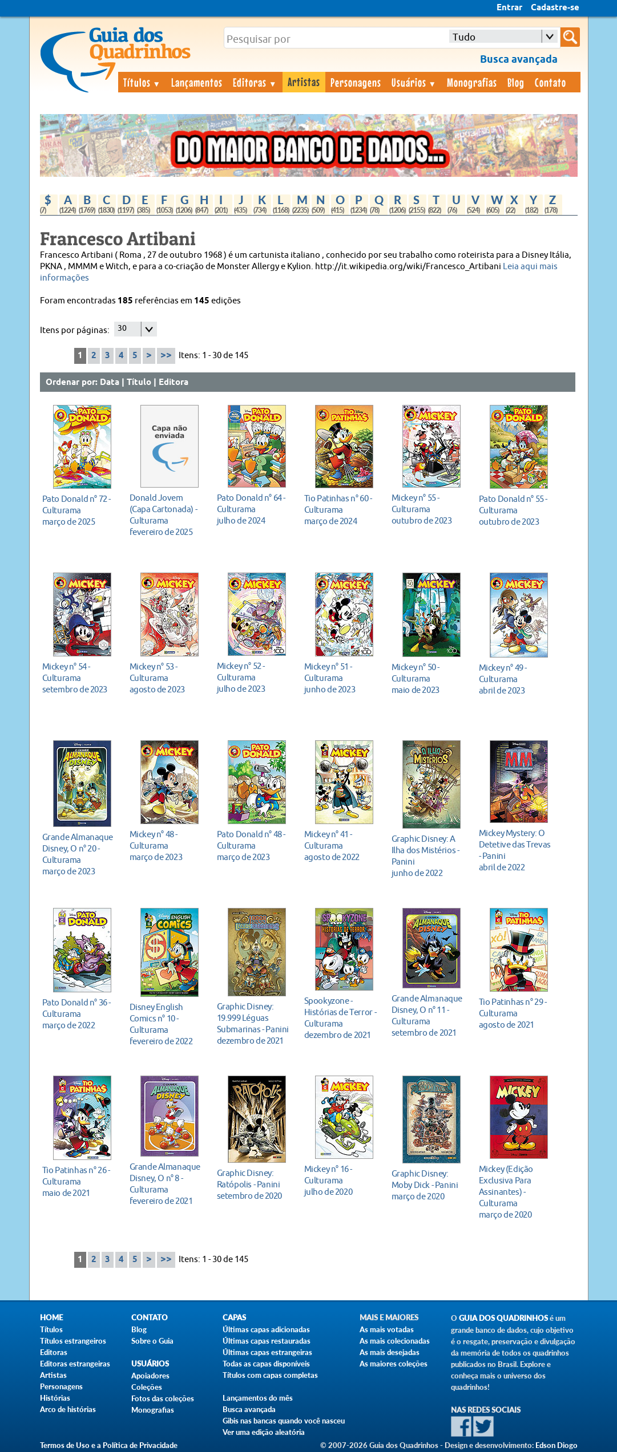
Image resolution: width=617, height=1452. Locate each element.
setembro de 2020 (254, 1184)
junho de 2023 (341, 678)
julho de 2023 (254, 677)
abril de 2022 (516, 850)
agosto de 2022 (341, 845)
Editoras (255, 82)
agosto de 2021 (516, 1013)
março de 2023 (79, 854)
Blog (516, 82)
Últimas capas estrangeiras (267, 1352)
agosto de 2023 (166, 678)
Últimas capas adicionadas (266, 1329)
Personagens (355, 82)
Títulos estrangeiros (73, 1340)
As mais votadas (387, 1329)
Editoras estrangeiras (75, 1363)
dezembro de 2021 (254, 1023)
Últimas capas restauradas (266, 1340)
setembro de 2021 (428, 1015)
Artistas (304, 81)
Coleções (146, 1387)
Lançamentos (197, 82)
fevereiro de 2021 (166, 1183)
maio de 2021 (79, 1181)
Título (139, 382)
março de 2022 (79, 1014)
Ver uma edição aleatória (264, 1432)
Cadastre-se (555, 8)
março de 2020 (428, 1185)
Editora (173, 382)
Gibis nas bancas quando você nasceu (284, 1420)
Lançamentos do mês (258, 1397)
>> (166, 355)
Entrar (509, 8)
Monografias (472, 82)
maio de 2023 (428, 678)
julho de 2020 (341, 1180)
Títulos (142, 82)
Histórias (55, 1397)
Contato (550, 82)
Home (51, 1317)
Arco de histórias (68, 1409)
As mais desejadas (390, 1352)
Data (109, 382)
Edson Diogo (556, 1445)
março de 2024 (341, 509)
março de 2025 (79, 510)
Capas (234, 1317)
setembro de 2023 (79, 678)
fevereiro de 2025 (166, 514)
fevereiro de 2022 (166, 1024)
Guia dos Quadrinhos (503, 1318)
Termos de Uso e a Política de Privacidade (109, 1445)
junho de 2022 (428, 855)
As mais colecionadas (395, 1340)
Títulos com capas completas (270, 1375)
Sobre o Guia (152, 1340)
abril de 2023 (516, 679)
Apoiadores (150, 1375)
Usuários (414, 82)
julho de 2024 (254, 509)
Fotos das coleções (162, 1398)
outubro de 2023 (428, 509)
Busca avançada (249, 1409)
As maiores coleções (394, 1363)
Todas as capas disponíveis (266, 1363)
